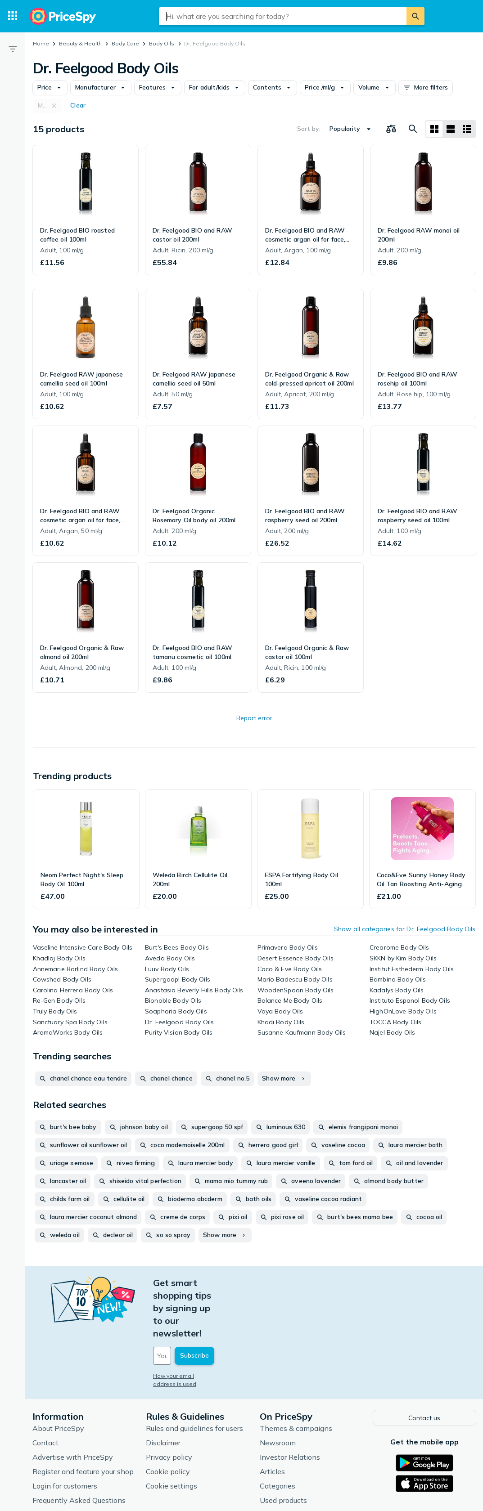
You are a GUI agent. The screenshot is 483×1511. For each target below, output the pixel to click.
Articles (272, 1419)
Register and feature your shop (83, 1419)
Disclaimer (163, 1390)
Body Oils (161, 43)
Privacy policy (169, 1405)
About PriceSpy (58, 1376)
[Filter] (13, 49)
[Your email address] (214, 1305)
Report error (254, 718)
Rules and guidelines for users (194, 1376)
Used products (283, 1448)
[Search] (415, 16)
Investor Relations (290, 1405)
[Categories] (12, 16)
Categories (277, 1434)
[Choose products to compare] (391, 129)
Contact (45, 1390)
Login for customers (64, 1434)
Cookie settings (171, 1434)
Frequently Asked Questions (79, 1448)
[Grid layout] (434, 129)
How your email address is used (196, 1325)
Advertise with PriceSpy (72, 1405)
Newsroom (278, 1390)
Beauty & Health (80, 43)
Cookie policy (168, 1419)
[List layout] (450, 129)
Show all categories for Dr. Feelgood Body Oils (404, 929)
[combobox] (282, 16)
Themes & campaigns (296, 1376)
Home (41, 43)
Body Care (125, 43)
